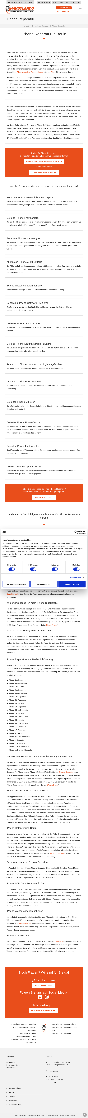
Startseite (26, 26)
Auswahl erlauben (44, 584)
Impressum (12, 1096)
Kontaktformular (13, 594)
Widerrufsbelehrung (15, 1105)
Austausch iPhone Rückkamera (24, 381)
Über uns (12, 1092)
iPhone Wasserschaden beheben (25, 285)
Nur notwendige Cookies (16, 584)
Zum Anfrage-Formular (44, 172)
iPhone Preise (51, 625)
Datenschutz (13, 1101)
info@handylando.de (61, 1065)
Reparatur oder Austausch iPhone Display (30, 197)
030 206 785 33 (64, 7)
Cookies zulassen (72, 584)
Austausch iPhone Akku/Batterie (24, 262)
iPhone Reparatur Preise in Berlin (44, 162)
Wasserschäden (37, 72)
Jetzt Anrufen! (63, 11)
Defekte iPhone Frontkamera (23, 218)
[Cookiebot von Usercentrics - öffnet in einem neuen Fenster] (76, 532)
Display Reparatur (66, 772)
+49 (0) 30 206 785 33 (44, 497)
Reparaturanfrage (57, 853)
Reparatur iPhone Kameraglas (23, 238)
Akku (53, 72)
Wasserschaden (24, 923)
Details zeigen (75, 577)
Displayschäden (23, 72)
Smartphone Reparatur (40, 26)
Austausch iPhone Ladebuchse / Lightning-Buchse (34, 364)
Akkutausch (58, 941)
